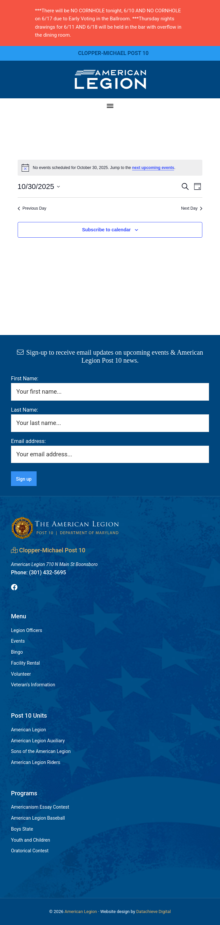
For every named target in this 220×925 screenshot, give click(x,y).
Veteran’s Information (33, 684)
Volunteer (21, 674)
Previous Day (32, 208)
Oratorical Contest (30, 850)
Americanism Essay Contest (40, 807)
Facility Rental (25, 663)
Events (18, 641)
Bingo (17, 652)
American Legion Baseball (38, 818)
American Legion (28, 729)
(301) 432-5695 (38, 572)
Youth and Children (30, 840)
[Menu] (110, 106)
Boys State (22, 829)
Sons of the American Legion (41, 751)
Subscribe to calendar (106, 229)
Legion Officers (26, 630)
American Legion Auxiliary (38, 740)
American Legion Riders (35, 762)
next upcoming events (153, 167)
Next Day (191, 208)
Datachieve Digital (153, 911)
